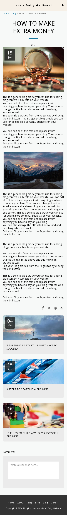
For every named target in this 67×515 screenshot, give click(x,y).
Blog (14, 13)
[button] (4, 5)
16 (10, 410)
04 (10, 322)
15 (10, 366)
